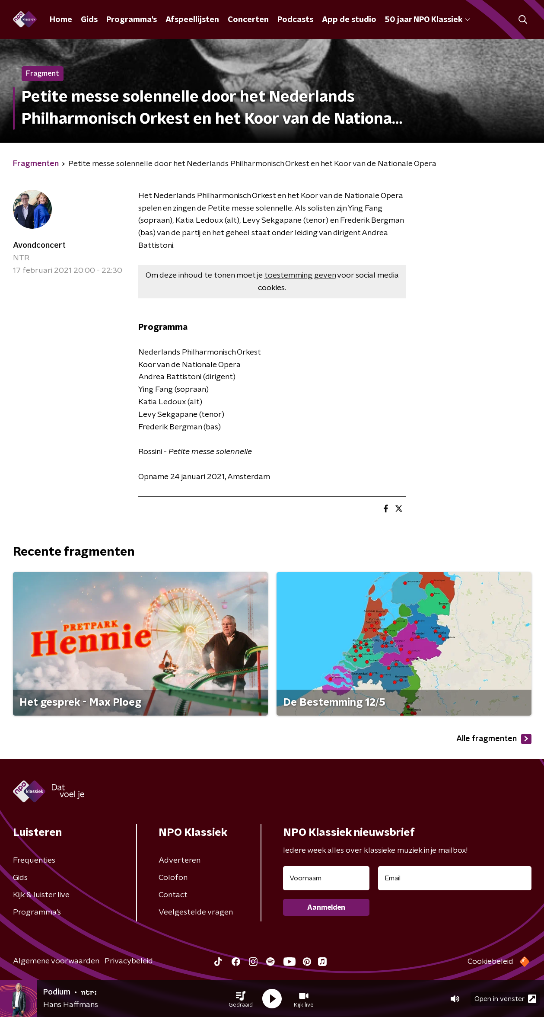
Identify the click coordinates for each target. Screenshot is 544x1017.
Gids (89, 20)
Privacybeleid (129, 961)
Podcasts (295, 20)
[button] (241, 999)
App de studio (349, 20)
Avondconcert (39, 245)
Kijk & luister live (41, 895)
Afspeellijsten (192, 20)
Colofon (173, 878)
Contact (173, 895)
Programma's (131, 20)
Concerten (248, 20)
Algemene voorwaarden (56, 961)
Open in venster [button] (505, 999)
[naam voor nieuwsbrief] (326, 878)
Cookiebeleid (490, 962)
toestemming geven (300, 275)
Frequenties (34, 860)
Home (61, 20)
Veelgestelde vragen (196, 912)
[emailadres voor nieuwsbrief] (454, 878)
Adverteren (179, 860)
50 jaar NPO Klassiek (427, 20)
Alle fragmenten (493, 739)
